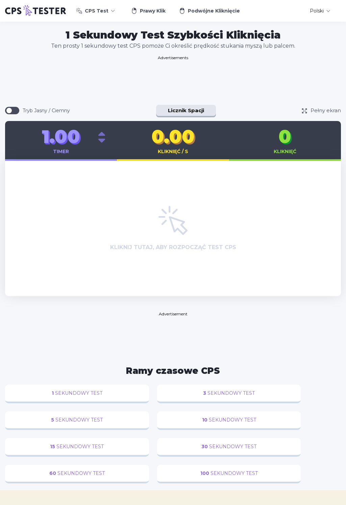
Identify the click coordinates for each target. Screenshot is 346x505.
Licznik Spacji (186, 110)
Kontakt (183, 500)
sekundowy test (44, 393)
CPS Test (95, 11)
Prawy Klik (148, 11)
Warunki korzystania (273, 500)
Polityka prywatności (221, 500)
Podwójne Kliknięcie (209, 11)
